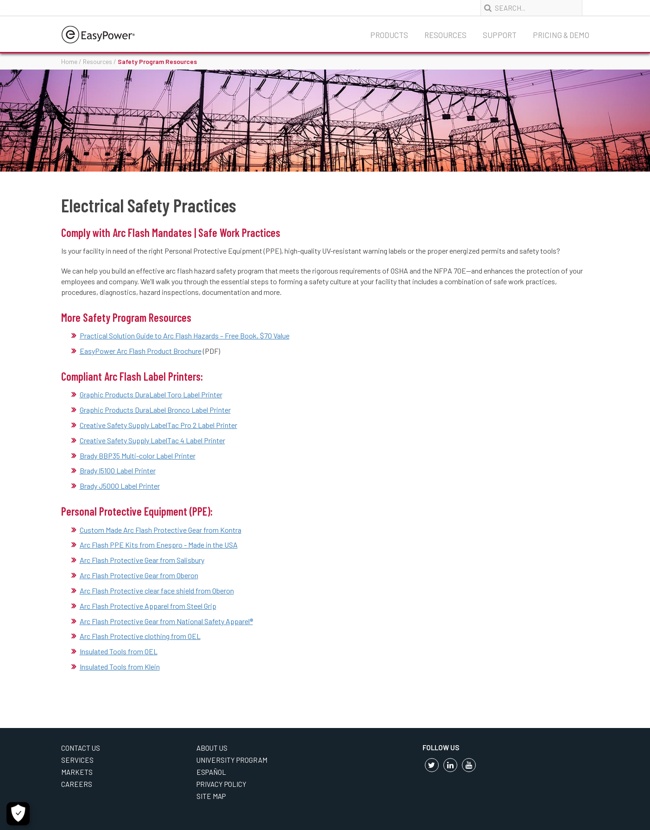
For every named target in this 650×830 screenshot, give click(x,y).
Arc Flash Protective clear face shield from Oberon (157, 590)
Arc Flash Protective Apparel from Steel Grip (148, 605)
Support (500, 34)
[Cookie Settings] (18, 813)
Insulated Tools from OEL (119, 651)
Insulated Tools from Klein (120, 666)
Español (211, 772)
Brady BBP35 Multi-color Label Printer (138, 455)
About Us (211, 748)
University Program (231, 760)
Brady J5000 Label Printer (120, 485)
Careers (76, 784)
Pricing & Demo (561, 34)
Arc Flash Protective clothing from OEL (140, 636)
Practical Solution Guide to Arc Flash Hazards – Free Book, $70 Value (185, 335)
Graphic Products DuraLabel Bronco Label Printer (155, 409)
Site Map (211, 796)
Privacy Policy (221, 784)
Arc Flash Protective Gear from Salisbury (142, 559)
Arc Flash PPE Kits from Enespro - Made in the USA (159, 544)
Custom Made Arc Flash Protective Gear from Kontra (160, 529)
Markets (77, 772)
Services (77, 760)
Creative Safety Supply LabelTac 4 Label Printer (152, 440)
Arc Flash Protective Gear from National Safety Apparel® (166, 621)
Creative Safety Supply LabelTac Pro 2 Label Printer (158, 425)
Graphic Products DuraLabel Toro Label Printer (151, 394)
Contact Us (80, 748)
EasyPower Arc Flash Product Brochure (141, 350)
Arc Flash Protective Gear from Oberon (139, 575)
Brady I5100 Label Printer (118, 470)
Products (389, 34)
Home (69, 61)
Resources (445, 34)
